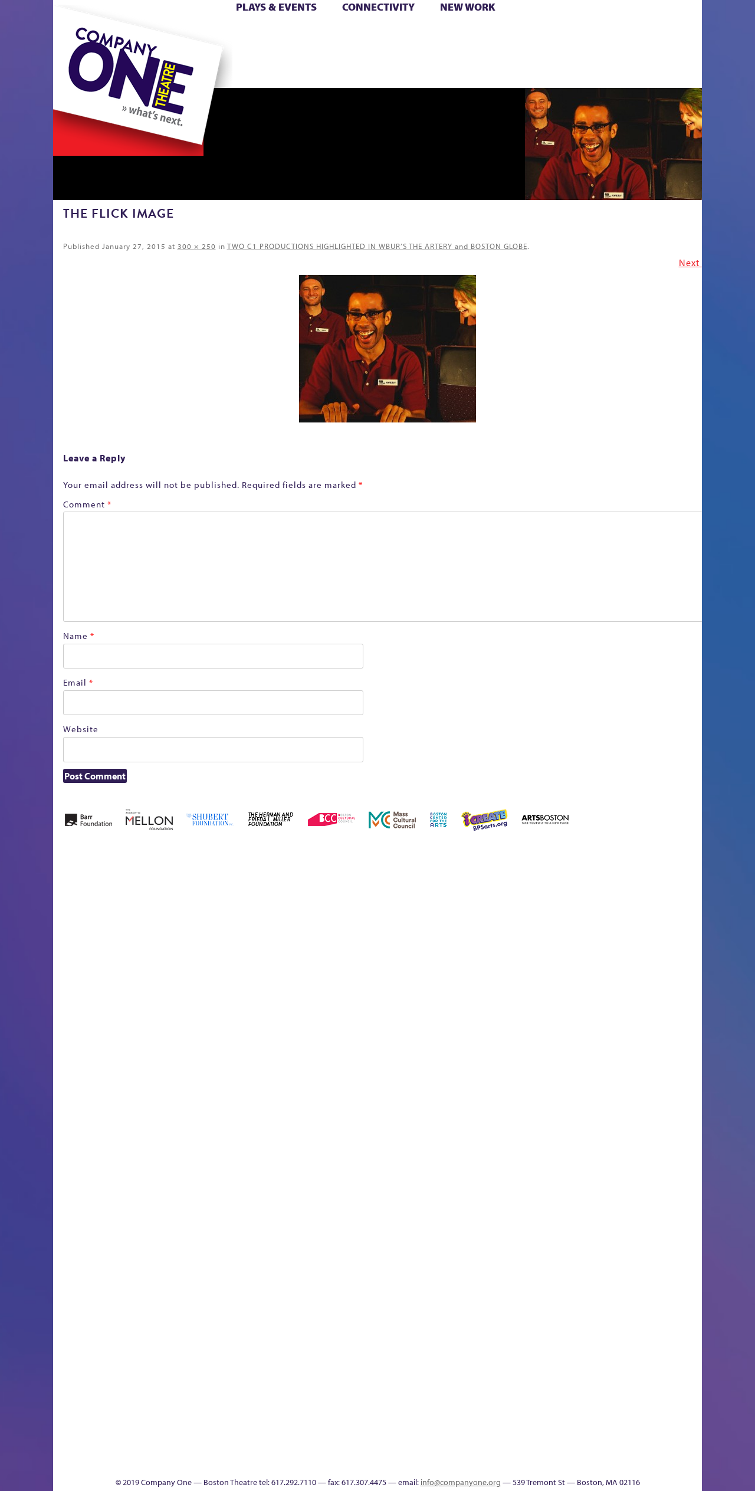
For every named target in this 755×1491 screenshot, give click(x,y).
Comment (87, 504)
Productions (422, 1458)
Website (81, 729)
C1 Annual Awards (614, 1441)
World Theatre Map (490, 1317)
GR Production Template (618, 928)
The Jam (202, 70)
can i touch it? (461, 928)
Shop (591, 52)
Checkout (516, 945)
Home (72, 34)
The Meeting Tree (218, 1441)
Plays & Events (276, 7)
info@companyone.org (461, 1482)
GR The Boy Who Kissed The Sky (635, 892)
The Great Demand (119, 1441)
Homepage (74, 1140)
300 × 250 (197, 246)
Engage (498, 70)
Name (78, 635)
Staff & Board (612, 1122)
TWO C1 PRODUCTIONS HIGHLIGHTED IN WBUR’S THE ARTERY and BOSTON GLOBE (377, 246)
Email (78, 682)
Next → (695, 262)
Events (489, 1458)
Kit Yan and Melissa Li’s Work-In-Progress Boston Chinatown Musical (148, 1052)
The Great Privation (146, 1441)
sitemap (326, 70)
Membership (225, 1140)
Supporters (595, 1458)
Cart (490, 34)
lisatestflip (198, 1140)
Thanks (548, 70)
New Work (467, 7)
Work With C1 (263, 1441)
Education (592, 945)
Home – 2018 (684, 928)
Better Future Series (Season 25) (291, 910)
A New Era (139, 928)
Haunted (664, 945)
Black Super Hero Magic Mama (363, 910)
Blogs (487, 1352)
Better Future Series (240, 928)
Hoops (99, 52)
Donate (571, 34)
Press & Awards (669, 70)
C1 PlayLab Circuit (491, 1193)
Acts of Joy (188, 928)
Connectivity (378, 7)
